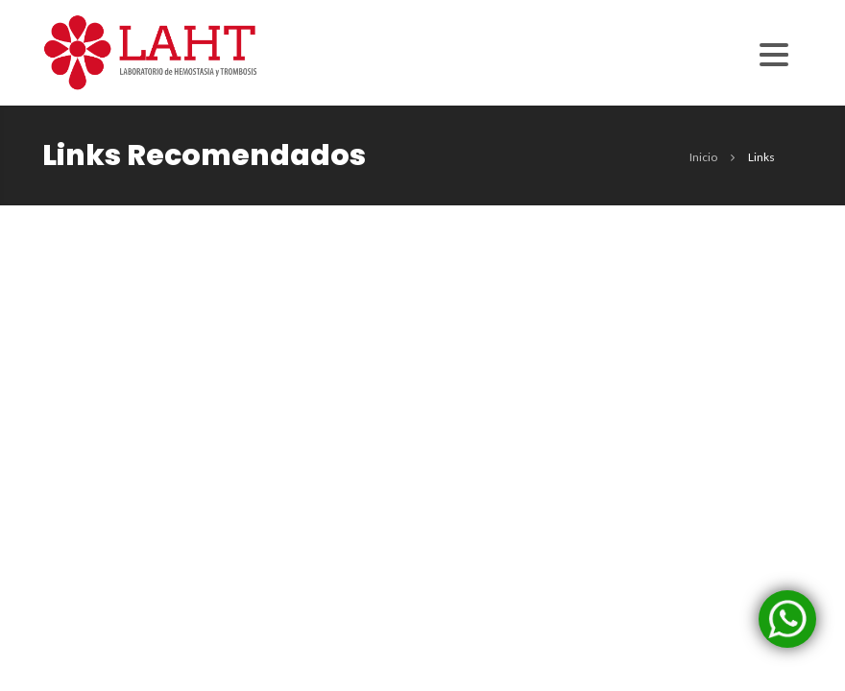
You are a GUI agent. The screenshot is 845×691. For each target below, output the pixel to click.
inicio (703, 157)
